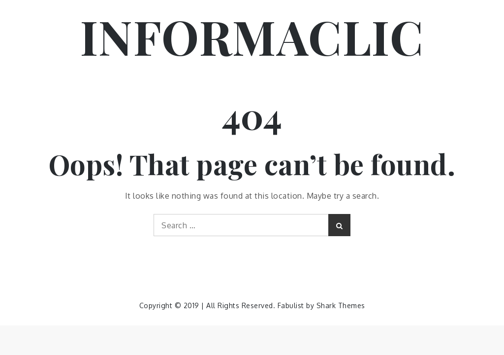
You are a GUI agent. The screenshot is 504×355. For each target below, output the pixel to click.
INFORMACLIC (252, 36)
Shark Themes (340, 305)
